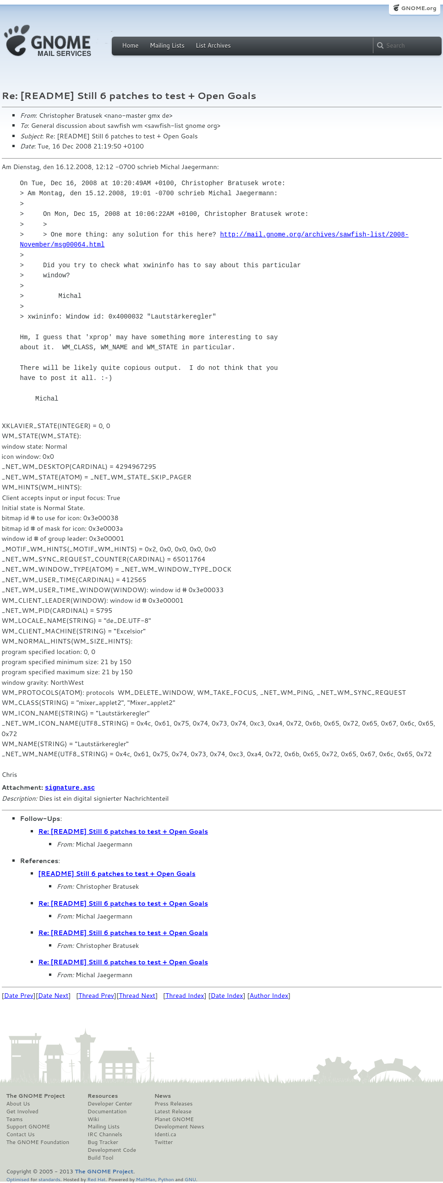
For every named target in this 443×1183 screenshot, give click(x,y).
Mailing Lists (167, 45)
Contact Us (20, 1134)
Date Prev (18, 995)
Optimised (17, 1178)
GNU (190, 1178)
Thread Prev (96, 995)
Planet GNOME (174, 1118)
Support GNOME (28, 1126)
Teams (14, 1118)
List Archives (213, 45)
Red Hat (96, 1178)
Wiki (93, 1118)
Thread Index (184, 995)
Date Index (227, 995)
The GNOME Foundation (38, 1141)
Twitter (163, 1141)
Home (130, 45)
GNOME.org (418, 8)
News (162, 1095)
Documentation (107, 1111)
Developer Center (110, 1103)
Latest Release (172, 1111)
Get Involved (22, 1111)
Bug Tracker (103, 1141)
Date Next (53, 995)
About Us (18, 1103)
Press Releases (173, 1103)
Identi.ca (165, 1134)
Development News (179, 1126)
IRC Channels (105, 1134)
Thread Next (137, 995)
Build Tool (100, 1157)
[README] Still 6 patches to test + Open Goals (117, 873)
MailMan (145, 1178)
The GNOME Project (35, 1095)
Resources (103, 1095)
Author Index (269, 995)
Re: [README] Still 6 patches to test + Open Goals (123, 831)
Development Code (112, 1149)
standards (49, 1178)
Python (166, 1178)
